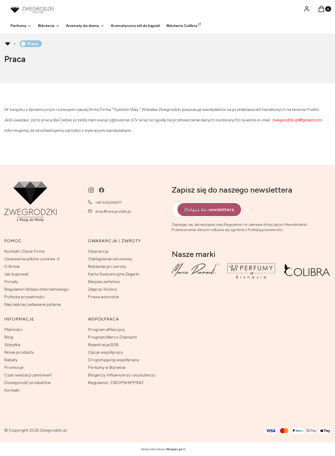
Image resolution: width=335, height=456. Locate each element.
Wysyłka (12, 344)
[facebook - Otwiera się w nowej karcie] (101, 190)
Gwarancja (98, 251)
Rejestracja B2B (103, 344)
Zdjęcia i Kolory (102, 289)
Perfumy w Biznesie (107, 367)
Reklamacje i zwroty (107, 266)
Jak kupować (16, 274)
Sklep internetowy (161, 449)
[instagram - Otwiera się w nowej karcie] (91, 190)
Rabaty (11, 359)
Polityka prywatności (24, 296)
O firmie (12, 266)
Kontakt (12, 390)
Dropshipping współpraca (113, 359)
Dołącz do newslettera (209, 209)
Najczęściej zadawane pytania (32, 304)
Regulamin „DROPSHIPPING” (116, 382)
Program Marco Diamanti (112, 337)
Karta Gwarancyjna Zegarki (113, 274)
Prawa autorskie (103, 296)
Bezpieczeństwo (104, 281)
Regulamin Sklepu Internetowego (36, 289)
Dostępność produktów (27, 382)
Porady (11, 281)
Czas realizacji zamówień (28, 375)
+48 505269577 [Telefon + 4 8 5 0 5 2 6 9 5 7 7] (108, 202)
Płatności (13, 329)
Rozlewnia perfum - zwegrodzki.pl (7, 44)
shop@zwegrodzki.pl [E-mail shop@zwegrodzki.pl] (113, 211)
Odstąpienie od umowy (110, 258)
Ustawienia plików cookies (30, 258)
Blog (8, 337)
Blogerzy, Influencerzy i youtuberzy (121, 375)
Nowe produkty (19, 352)
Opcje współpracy (105, 352)
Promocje (14, 367)
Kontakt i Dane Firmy (24, 251)
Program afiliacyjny (106, 329)
